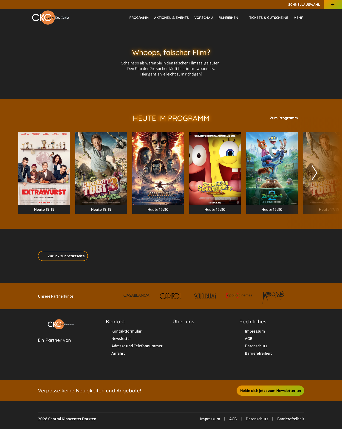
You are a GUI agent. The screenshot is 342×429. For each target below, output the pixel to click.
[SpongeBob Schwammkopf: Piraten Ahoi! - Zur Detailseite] (215, 168)
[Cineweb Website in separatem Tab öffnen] (54, 346)
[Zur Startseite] (50, 17)
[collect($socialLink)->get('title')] (8, 4)
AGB (233, 419)
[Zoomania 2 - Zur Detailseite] (272, 168)
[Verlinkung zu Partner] (136, 296)
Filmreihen (231, 17)
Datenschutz (257, 419)
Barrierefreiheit (290, 419)
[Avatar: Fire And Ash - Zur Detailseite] (158, 168)
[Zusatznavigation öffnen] (333, 4)
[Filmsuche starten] (319, 17)
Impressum (210, 419)
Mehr (301, 17)
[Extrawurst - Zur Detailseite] (44, 168)
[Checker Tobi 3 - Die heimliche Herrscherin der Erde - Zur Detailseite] (101, 168)
